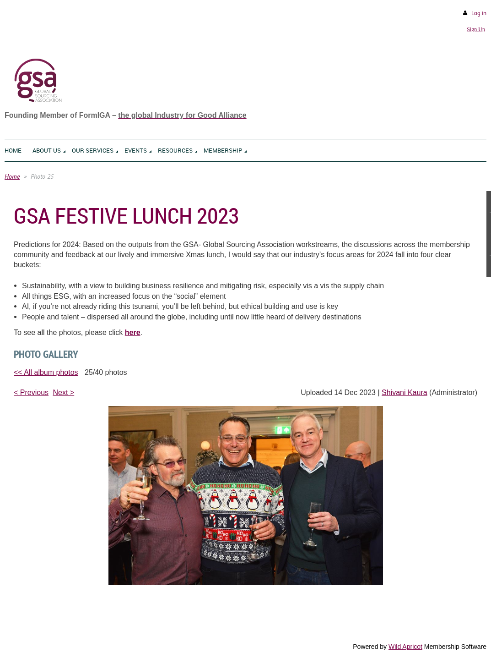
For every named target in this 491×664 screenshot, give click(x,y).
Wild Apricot (405, 646)
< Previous (31, 392)
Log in (478, 13)
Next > (64, 392)
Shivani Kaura (404, 392)
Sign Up (476, 29)
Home (12, 176)
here (132, 332)
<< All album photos (46, 372)
